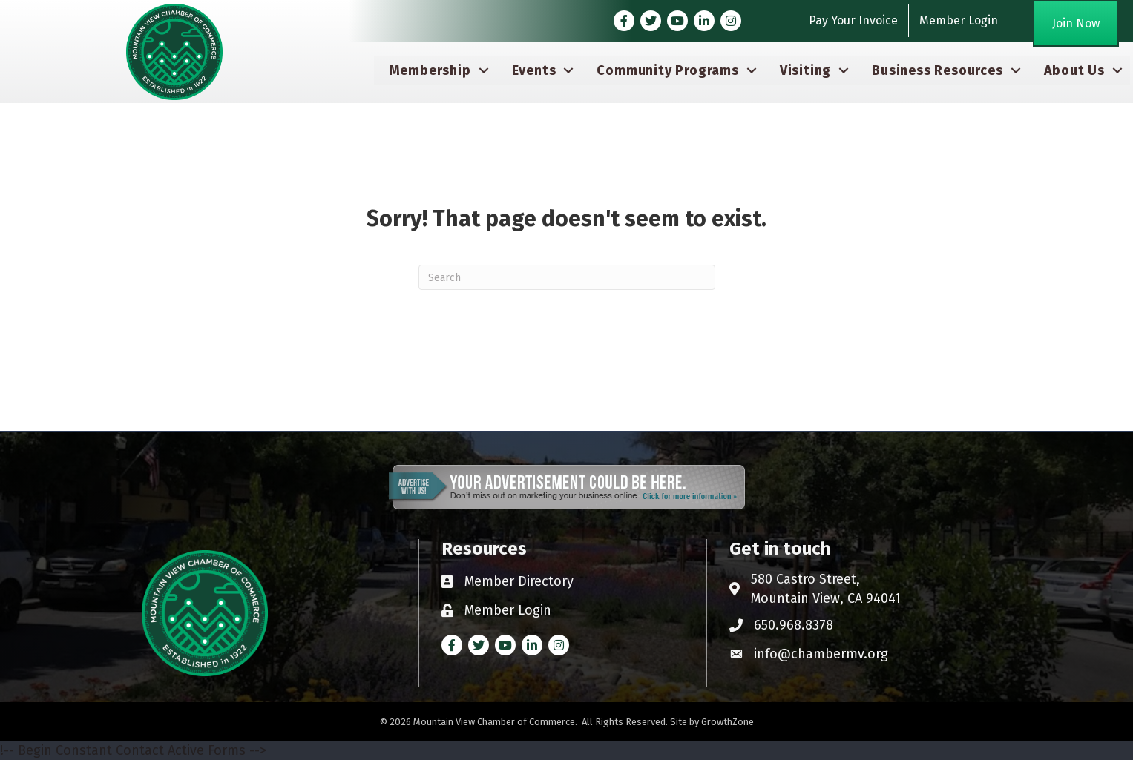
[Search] (566, 277)
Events (534, 70)
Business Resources (937, 70)
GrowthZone (727, 721)
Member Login (958, 20)
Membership (430, 70)
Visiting (805, 70)
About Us (1074, 70)
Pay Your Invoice (853, 20)
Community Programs (667, 70)
